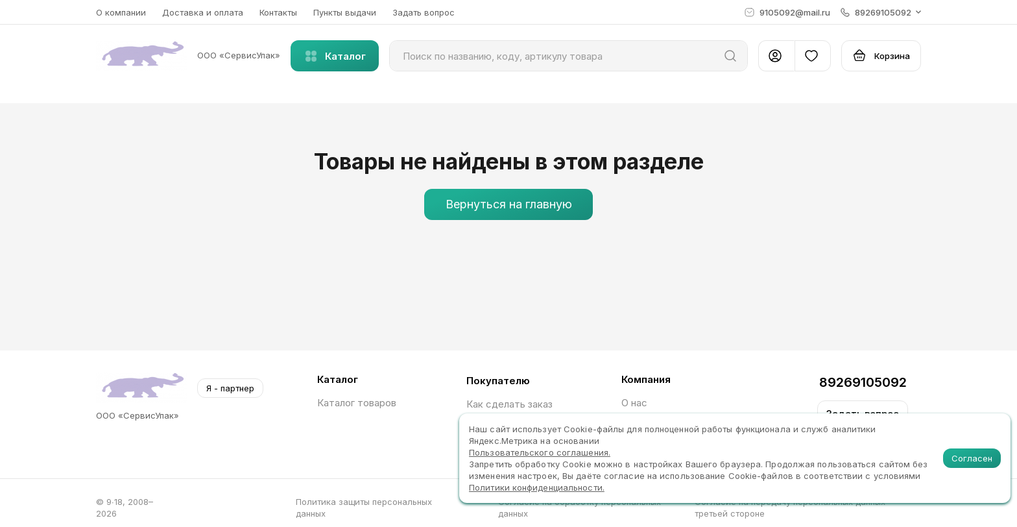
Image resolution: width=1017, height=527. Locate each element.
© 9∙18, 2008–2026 (124, 507)
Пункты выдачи (344, 12)
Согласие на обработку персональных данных (579, 507)
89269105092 (863, 382)
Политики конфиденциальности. (536, 487)
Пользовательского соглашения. (539, 452)
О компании (121, 12)
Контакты (278, 12)
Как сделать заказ (509, 404)
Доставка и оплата (202, 12)
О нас (634, 403)
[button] (881, 12)
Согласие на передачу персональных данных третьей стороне (790, 507)
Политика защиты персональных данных (364, 507)
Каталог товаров (356, 403)
